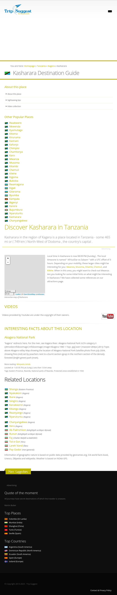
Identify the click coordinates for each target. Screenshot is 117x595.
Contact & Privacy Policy (100, 590)
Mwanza (14, 159)
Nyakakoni (19, 393)
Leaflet (17, 294)
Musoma (14, 162)
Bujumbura (16, 209)
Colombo (16, 519)
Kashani (14, 141)
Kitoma (13, 133)
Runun (25, 434)
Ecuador (18, 554)
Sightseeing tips (14, 100)
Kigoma (13, 177)
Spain (13, 558)
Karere (13, 206)
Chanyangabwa (18, 220)
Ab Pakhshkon (30, 430)
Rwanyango (19, 412)
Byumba (14, 195)
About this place (15, 94)
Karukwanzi (19, 405)
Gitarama (14, 191)
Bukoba (13, 180)
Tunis (13, 530)
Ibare (16, 397)
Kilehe (13, 173)
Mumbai (13, 522)
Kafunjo (13, 144)
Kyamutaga (16, 130)
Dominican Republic (23, 550)
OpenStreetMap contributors (33, 294)
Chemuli (14, 170)
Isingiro (17, 401)
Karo (12, 155)
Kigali (12, 188)
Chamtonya (16, 151)
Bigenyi (13, 202)
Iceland (14, 561)
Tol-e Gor (17, 441)
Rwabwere (15, 123)
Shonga (21, 389)
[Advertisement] (58, 39)
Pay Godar (21, 449)
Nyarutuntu (16, 213)
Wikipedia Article (23, 364)
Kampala (14, 198)
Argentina (18, 547)
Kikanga (17, 408)
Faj (23, 437)
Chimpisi (14, 148)
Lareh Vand (18, 445)
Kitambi (13, 166)
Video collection (14, 106)
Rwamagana (16, 184)
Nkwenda (14, 126)
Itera (15, 426)
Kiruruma (14, 137)
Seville (13, 533)
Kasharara (15, 217)
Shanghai (14, 526)
